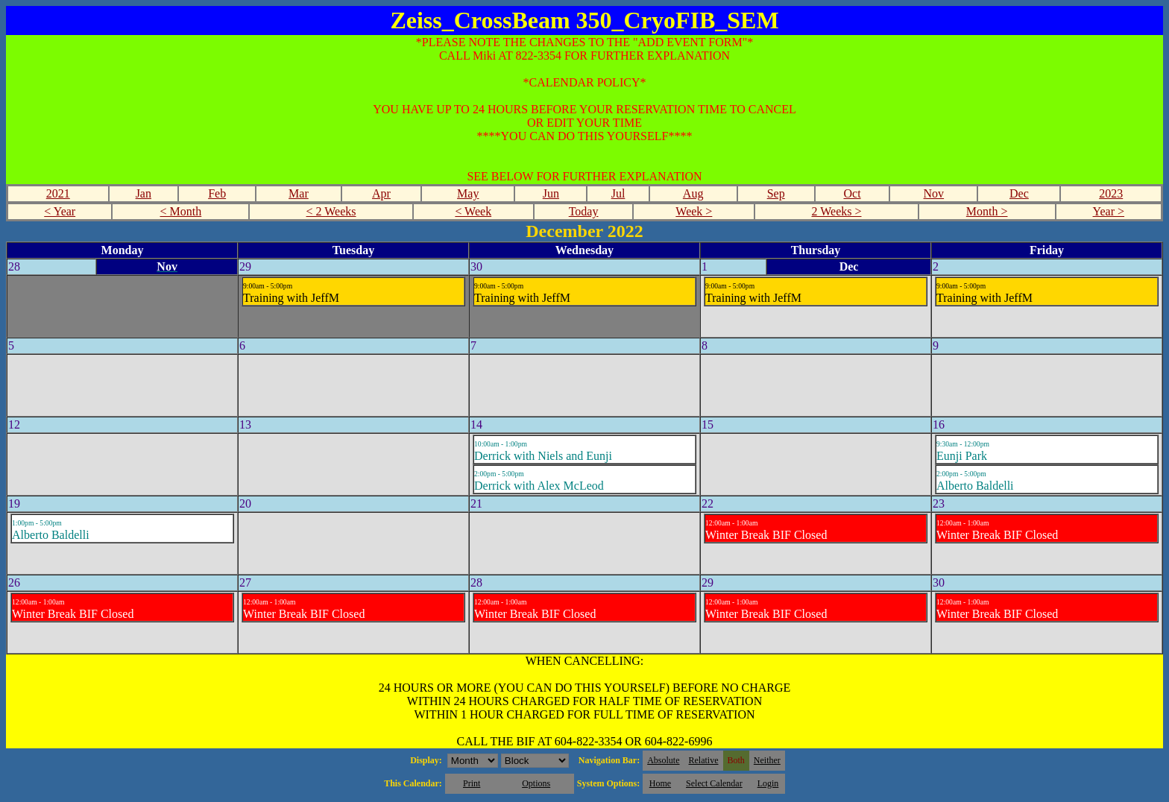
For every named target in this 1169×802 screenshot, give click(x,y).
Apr (381, 193)
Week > (693, 211)
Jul (618, 193)
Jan (143, 193)
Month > (987, 211)
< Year (59, 211)
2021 (58, 193)
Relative (704, 760)
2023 (1111, 193)
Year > (1109, 211)
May (468, 193)
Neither (767, 760)
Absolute (663, 760)
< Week (473, 211)
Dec (1019, 193)
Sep (776, 193)
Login (768, 783)
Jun (551, 193)
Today (584, 211)
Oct (851, 193)
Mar (299, 193)
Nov (934, 193)
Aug (693, 193)
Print (471, 783)
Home (660, 783)
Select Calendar (714, 783)
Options (536, 783)
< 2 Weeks (331, 211)
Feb (217, 193)
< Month (181, 211)
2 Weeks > (837, 211)
